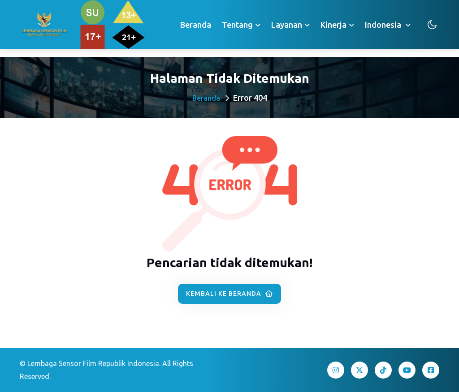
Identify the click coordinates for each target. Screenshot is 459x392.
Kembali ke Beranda (229, 293)
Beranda (195, 24)
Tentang (237, 24)
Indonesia (384, 24)
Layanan (286, 24)
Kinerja (333, 24)
